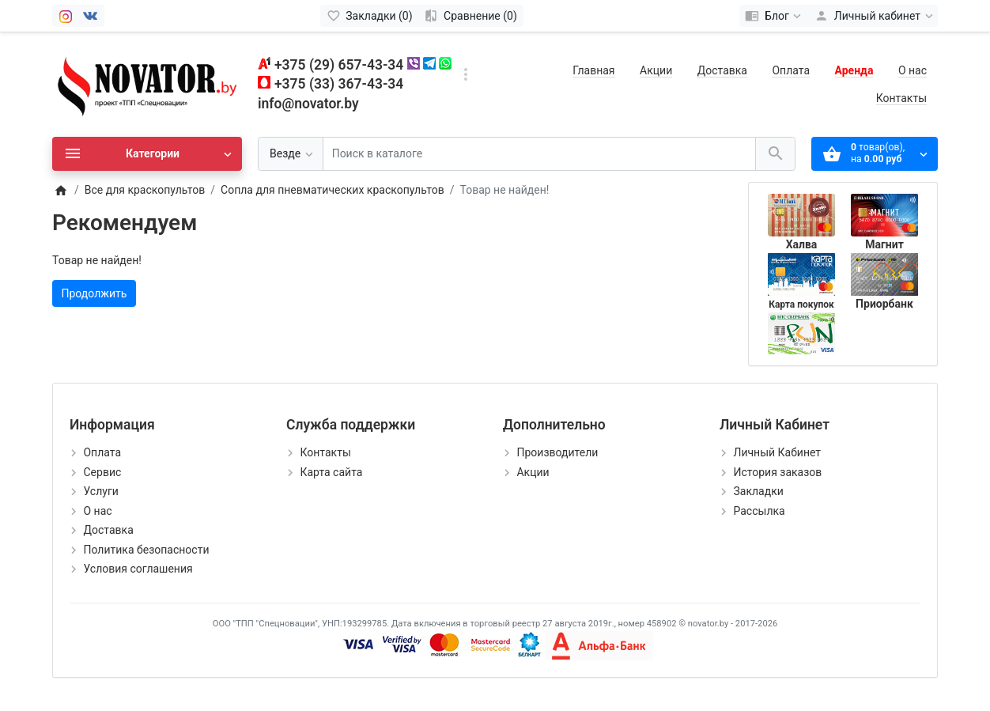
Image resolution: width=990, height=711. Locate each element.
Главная (593, 70)
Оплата (791, 70)
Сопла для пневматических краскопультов (332, 189)
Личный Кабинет (777, 452)
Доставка (722, 70)
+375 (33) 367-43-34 (338, 84)
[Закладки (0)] (369, 16)
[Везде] (290, 154)
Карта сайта (331, 472)
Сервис (102, 472)
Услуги (100, 491)
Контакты (901, 98)
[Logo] (147, 84)
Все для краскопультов (145, 189)
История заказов (777, 472)
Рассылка (758, 511)
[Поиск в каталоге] (539, 154)
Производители (557, 452)
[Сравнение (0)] (470, 16)
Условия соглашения (137, 568)
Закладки (758, 491)
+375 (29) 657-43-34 (338, 65)
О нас (912, 70)
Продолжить (94, 293)
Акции (656, 70)
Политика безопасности (146, 549)
